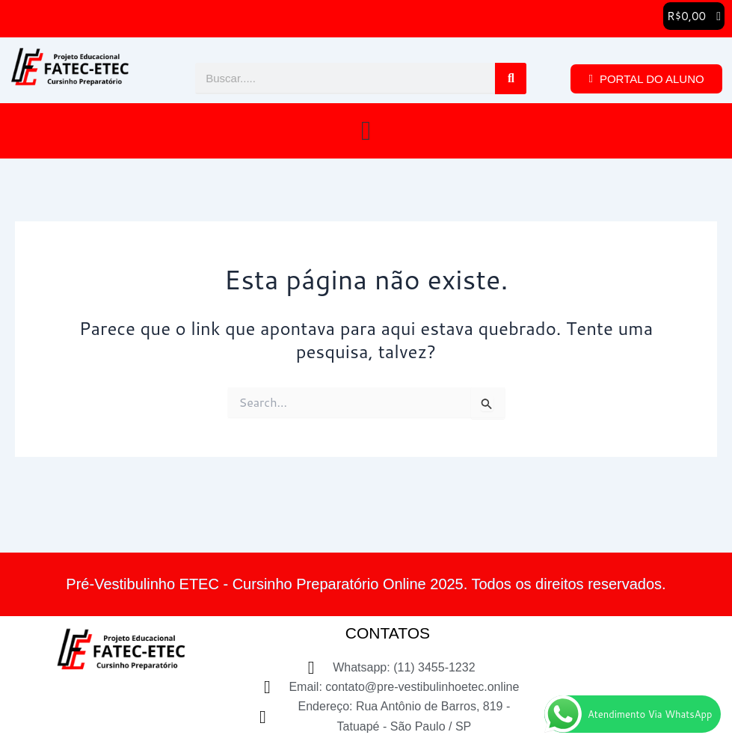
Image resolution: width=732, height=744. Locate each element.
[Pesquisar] (510, 78)
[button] (694, 16)
